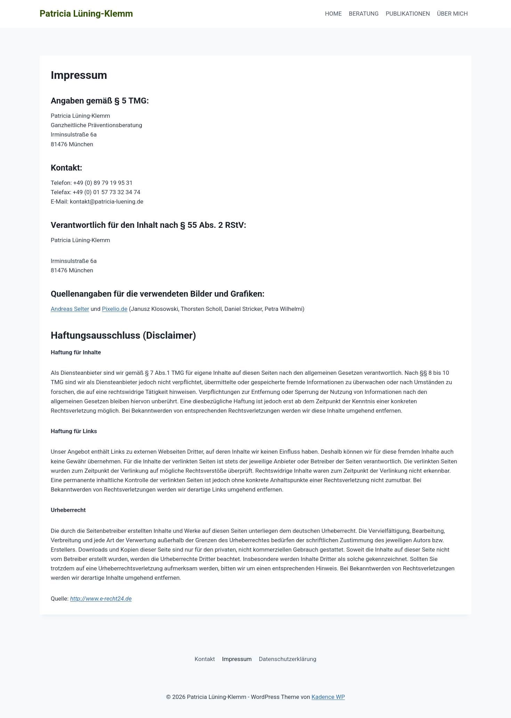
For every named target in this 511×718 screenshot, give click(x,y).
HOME (333, 13)
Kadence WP (328, 696)
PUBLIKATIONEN (408, 13)
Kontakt (205, 658)
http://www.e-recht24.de (101, 598)
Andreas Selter (70, 308)
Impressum (237, 658)
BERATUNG (364, 13)
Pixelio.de (114, 308)
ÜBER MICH (452, 13)
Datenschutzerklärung (287, 658)
